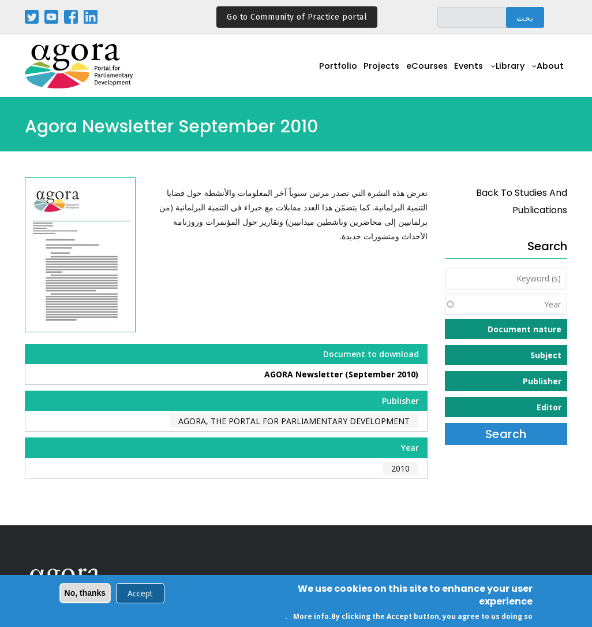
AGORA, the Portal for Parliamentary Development (294, 420)
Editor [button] (549, 407)
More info (311, 617)
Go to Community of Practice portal (297, 17)
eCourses (412, 72)
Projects (362, 72)
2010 (400, 468)
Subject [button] (545, 355)
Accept (140, 593)
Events (459, 72)
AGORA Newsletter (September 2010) (341, 374)
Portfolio (315, 72)
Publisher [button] (542, 381)
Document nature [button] (524, 329)
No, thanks (85, 593)
